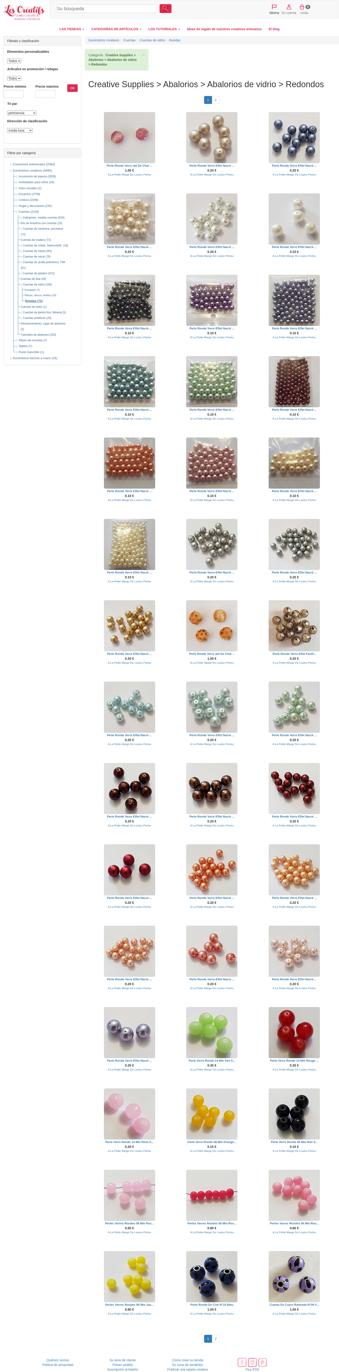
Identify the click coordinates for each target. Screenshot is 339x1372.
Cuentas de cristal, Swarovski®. (42, 245)
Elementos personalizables (28, 51)
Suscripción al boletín (122, 1369)
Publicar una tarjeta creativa (187, 1369)
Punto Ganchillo (29, 352)
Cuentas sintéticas (34, 318)
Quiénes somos (57, 1360)
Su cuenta (288, 9)
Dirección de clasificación (27, 121)
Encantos (25, 194)
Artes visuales (28, 188)
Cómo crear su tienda (187, 1360)
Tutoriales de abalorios (35, 334)
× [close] (143, 54)
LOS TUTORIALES (164, 29)
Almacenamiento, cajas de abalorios (43, 323)
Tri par (12, 104)
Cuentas (24, 211)
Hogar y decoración (31, 206)
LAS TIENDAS (71, 29)
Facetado (30, 289)
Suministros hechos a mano (32, 358)
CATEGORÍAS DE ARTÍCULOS (116, 29)
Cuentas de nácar (34, 256)
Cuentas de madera (33, 240)
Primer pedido (123, 1365)
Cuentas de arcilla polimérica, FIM (44, 262)
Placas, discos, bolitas (38, 295)
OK (72, 88)
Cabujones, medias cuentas (40, 217)
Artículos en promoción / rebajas (32, 69)
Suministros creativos (27, 170)
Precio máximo (47, 86)
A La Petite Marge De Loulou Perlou (129, 174)
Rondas (30, 301)
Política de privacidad (57, 1365)
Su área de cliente (123, 1360)
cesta (304, 9)
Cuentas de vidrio (34, 284)
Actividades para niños (33, 182)
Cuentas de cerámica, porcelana (43, 228)
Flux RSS (252, 1369)
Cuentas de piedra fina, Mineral (42, 312)
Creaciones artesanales (29, 164)
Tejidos (23, 346)
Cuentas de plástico (35, 273)
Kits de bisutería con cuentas (39, 223)
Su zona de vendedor (187, 1365)
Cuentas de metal (34, 251)
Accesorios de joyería (33, 176)
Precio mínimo (15, 86)
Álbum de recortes (30, 340)
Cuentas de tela (30, 279)
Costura (24, 200)
